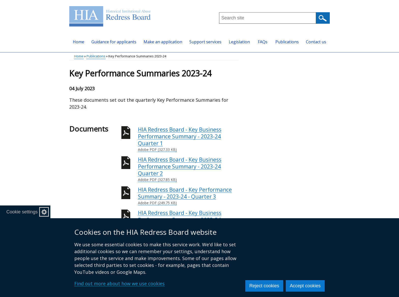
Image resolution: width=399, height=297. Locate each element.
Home (78, 42)
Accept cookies (305, 285)
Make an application (163, 42)
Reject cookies (264, 285)
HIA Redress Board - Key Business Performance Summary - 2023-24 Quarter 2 (188, 169)
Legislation (239, 42)
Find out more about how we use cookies (119, 283)
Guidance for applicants (113, 42)
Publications (287, 42)
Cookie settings (22, 211)
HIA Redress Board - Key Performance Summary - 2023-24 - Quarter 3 (188, 195)
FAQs (262, 42)
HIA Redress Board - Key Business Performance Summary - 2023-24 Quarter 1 (188, 139)
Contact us (316, 42)
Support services (205, 42)
